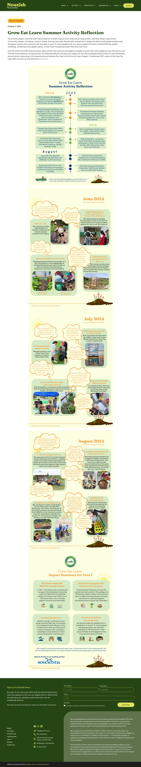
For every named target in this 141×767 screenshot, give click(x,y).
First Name (67, 686)
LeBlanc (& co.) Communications (37, 764)
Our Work (76, 5)
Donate (9, 742)
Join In (117, 5)
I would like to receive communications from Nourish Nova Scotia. (85, 706)
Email (65, 694)
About (64, 5)
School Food (89, 5)
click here (44, 59)
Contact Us (11, 745)
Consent (67, 703)
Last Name (103, 686)
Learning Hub (105, 5)
